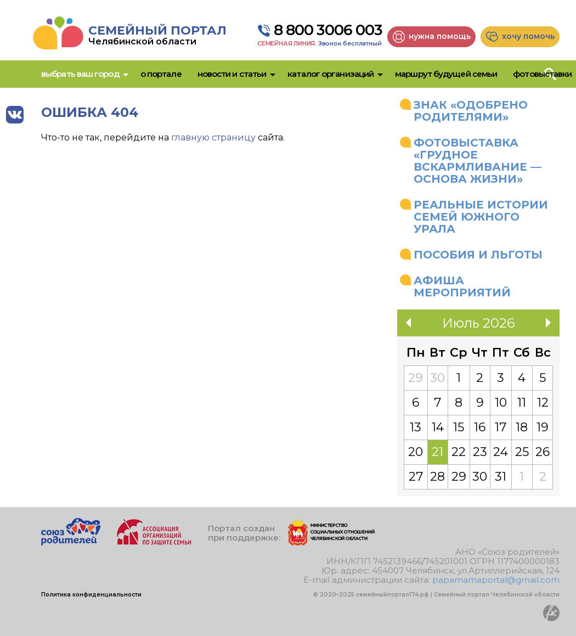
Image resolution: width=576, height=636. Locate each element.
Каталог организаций (330, 74)
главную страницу (213, 137)
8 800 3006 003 (328, 30)
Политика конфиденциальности (91, 594)
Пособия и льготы (478, 254)
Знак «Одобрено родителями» (471, 110)
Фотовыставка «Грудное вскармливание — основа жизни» (477, 160)
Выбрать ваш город (80, 74)
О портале (161, 74)
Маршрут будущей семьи (446, 74)
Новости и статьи (232, 74)
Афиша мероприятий (462, 286)
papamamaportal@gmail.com (496, 580)
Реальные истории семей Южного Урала (481, 216)
